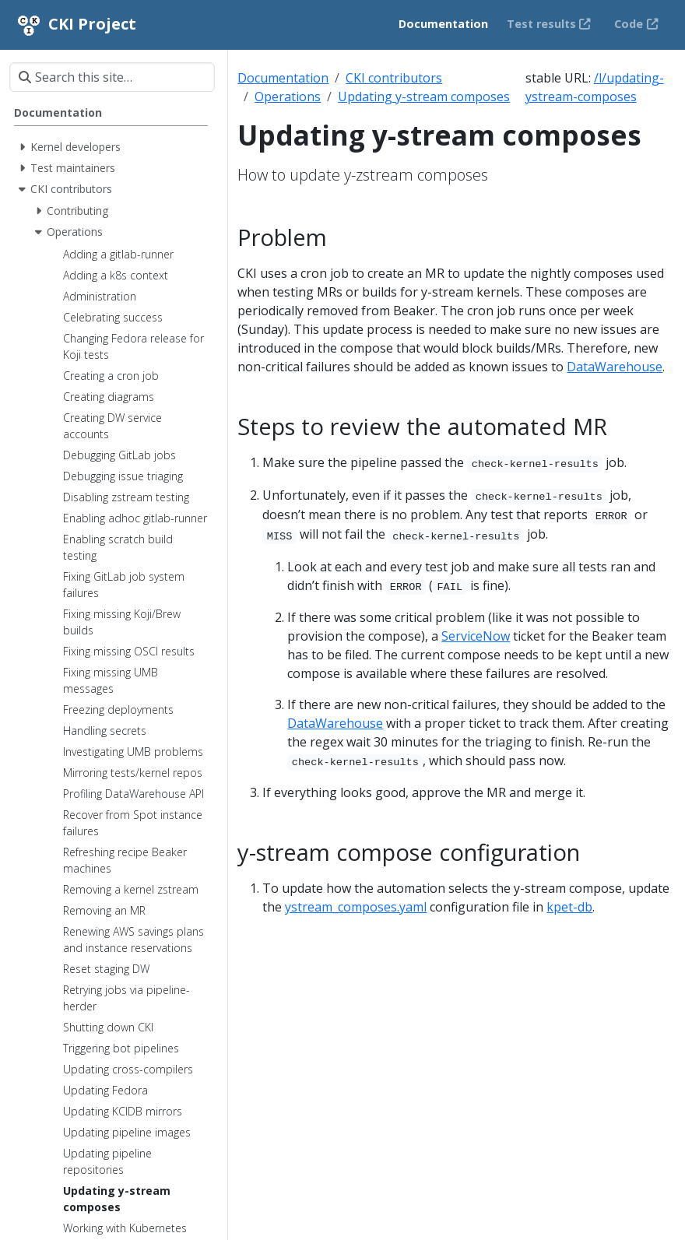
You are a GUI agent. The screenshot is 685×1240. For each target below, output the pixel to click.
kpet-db (569, 906)
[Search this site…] (112, 77)
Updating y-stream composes (424, 96)
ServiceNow (475, 636)
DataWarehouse (614, 366)
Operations (288, 96)
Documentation (282, 77)
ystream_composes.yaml (356, 906)
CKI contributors (394, 77)
